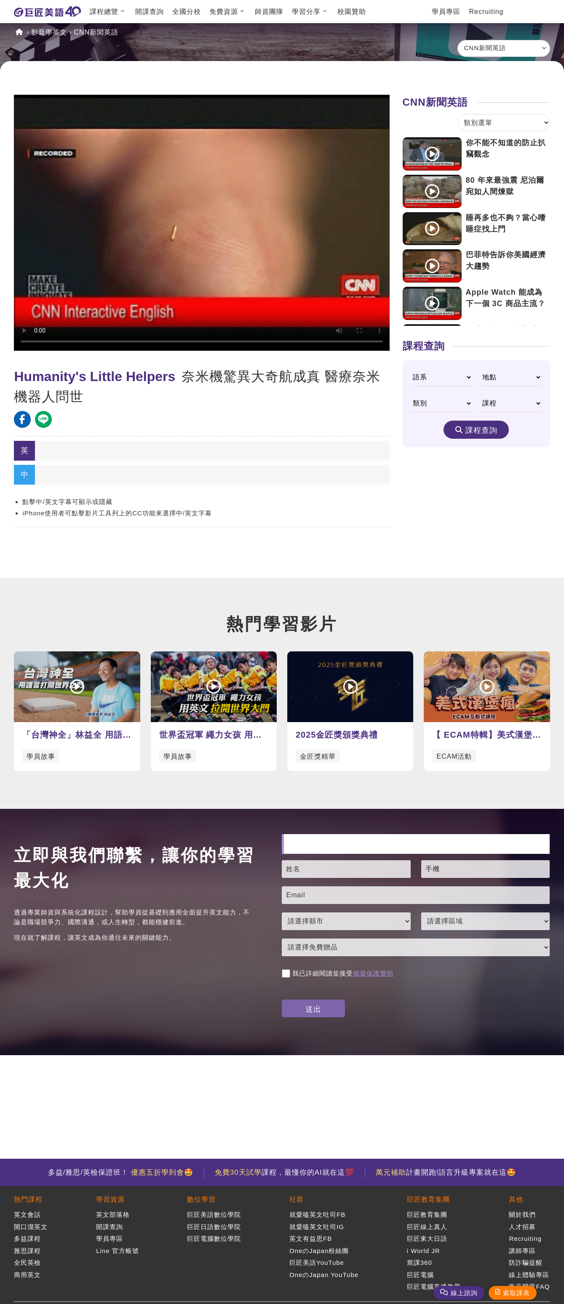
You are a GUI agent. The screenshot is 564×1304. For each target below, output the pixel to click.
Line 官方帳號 (117, 1250)
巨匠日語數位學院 (214, 1226)
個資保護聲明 (373, 973)
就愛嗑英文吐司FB (317, 1214)
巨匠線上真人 (427, 1226)
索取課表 (516, 1292)
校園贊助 (351, 11)
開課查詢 (149, 11)
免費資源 (223, 11)
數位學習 (201, 1199)
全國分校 (186, 11)
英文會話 (27, 1214)
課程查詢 (481, 430)
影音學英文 (49, 32)
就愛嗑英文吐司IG (316, 1226)
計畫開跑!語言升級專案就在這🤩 (446, 1172)
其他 (516, 1199)
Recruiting (486, 11)
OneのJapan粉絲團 (319, 1250)
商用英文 (27, 1274)
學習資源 (110, 1199)
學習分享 (306, 11)
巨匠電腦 (420, 1274)
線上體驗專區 (529, 1274)
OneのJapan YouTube (323, 1274)
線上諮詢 (464, 1292)
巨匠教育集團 (428, 1199)
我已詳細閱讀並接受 (337, 974)
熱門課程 (28, 1199)
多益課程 (27, 1238)
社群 (296, 1199)
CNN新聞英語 (96, 32)
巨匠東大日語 (427, 1238)
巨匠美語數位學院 (214, 1214)
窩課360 (419, 1262)
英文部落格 (113, 1214)
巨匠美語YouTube (316, 1262)
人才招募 (522, 1226)
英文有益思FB (310, 1238)
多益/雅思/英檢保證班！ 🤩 (120, 1172)
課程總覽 (104, 11)
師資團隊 (269, 11)
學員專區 (446, 11)
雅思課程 (27, 1250)
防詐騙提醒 (526, 1262)
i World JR (423, 1250)
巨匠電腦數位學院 (214, 1238)
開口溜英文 (31, 1226)
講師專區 (522, 1250)
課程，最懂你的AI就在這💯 (284, 1172)
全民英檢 (27, 1262)
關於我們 (522, 1214)
